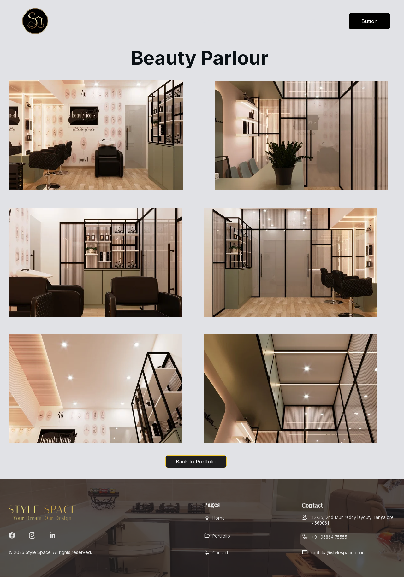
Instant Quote (167, 21)
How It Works (312, 21)
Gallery (270, 21)
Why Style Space (223, 21)
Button (369, 21)
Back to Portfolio (196, 461)
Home (127, 21)
